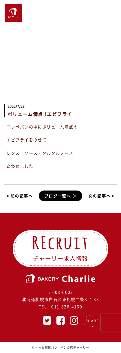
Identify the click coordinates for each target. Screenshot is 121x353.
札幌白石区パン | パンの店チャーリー (62, 347)
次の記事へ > (101, 196)
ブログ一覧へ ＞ (60, 196)
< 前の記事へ (19, 196)
